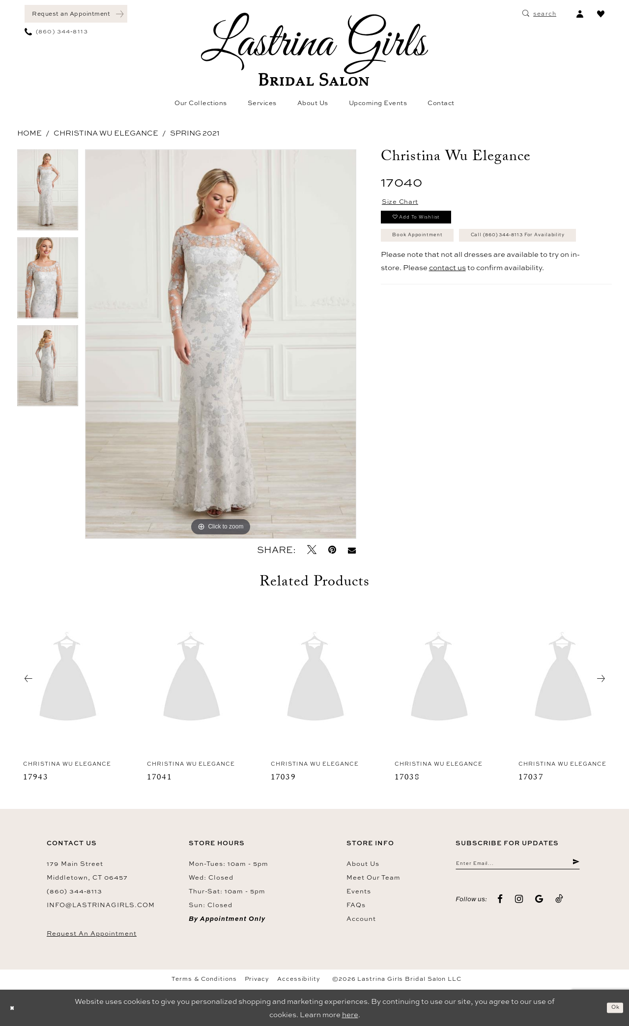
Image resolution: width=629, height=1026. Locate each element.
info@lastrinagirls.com (101, 904)
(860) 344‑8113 (74, 891)
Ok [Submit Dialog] (612, 1007)
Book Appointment (431, 249)
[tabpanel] (47, 193)
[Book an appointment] (76, 14)
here (350, 1014)
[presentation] (67, 678)
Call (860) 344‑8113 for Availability (463, 273)
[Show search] (539, 14)
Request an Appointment (92, 933)
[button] (579, 14)
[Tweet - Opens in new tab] (312, 550)
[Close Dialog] (15, 1008)
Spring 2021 (195, 133)
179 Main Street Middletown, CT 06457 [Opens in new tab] (87, 870)
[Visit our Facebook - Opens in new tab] (500, 903)
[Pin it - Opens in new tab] (332, 550)
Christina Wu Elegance (106, 133)
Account (361, 918)
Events (358, 891)
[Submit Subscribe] (575, 865)
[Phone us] (56, 31)
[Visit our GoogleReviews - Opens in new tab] (539, 903)
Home (29, 133)
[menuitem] (76, 14)
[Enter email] (518, 865)
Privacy (257, 979)
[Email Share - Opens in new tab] (351, 550)
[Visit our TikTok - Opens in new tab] (559, 903)
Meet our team (373, 877)
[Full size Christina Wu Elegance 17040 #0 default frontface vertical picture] (221, 344)
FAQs (356, 904)
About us (362, 863)
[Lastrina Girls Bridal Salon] (314, 49)
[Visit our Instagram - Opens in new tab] (519, 903)
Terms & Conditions (204, 979)
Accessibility (298, 979)
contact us (447, 309)
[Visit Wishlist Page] (600, 14)
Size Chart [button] (407, 204)
